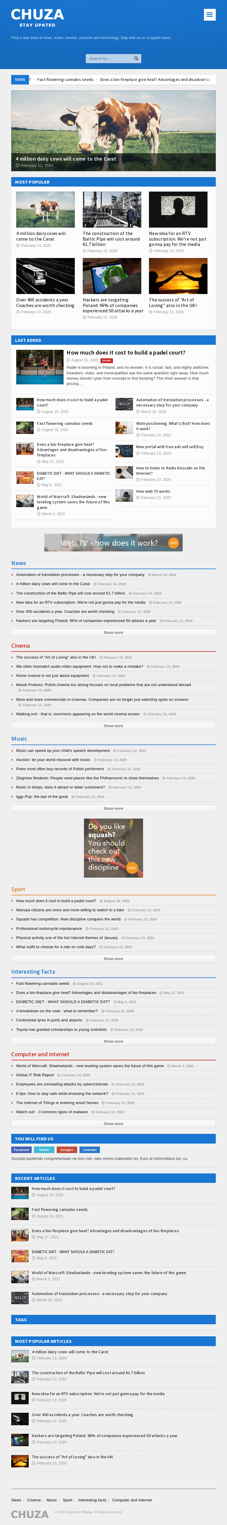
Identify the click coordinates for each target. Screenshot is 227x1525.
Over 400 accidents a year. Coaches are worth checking (45, 302)
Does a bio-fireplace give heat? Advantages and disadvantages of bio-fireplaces (72, 450)
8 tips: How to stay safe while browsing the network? (62, 1093)
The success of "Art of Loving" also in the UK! (173, 302)
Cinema (34, 1500)
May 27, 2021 (50, 462)
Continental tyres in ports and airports (49, 1020)
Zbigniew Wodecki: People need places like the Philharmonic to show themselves (87, 778)
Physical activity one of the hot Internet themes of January (67, 937)
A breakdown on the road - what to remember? (57, 1011)
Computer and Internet (132, 1500)
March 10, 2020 (151, 412)
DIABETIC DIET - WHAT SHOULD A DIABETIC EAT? (63, 1002)
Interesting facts (92, 1500)
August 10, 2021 (52, 430)
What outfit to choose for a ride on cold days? (56, 947)
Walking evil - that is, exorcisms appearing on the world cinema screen (78, 714)
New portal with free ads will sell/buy (170, 446)
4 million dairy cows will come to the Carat (41, 235)
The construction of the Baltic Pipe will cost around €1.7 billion (111, 238)
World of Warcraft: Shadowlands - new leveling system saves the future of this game (73, 502)
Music (52, 1500)
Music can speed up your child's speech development (63, 750)
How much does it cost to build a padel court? (126, 352)
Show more (113, 633)
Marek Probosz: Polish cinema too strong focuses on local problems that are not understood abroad (103, 685)
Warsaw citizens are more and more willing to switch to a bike (70, 910)
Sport (67, 1500)
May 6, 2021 (49, 485)
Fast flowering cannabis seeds (105, 79)
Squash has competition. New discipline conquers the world (68, 919)
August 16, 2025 (82, 360)
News (16, 1500)
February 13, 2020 (33, 246)
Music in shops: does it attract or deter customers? (60, 787)
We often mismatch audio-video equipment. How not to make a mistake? (79, 666)
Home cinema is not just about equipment (52, 675)
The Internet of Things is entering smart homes (57, 1103)
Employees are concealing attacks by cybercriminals (62, 1084)
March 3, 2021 (51, 514)
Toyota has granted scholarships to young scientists (61, 1029)
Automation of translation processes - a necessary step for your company (172, 402)
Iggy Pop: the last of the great (42, 796)
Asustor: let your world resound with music (53, 759)
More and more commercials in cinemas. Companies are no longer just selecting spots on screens (102, 699)
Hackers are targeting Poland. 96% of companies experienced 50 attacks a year (113, 305)
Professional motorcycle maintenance (49, 928)
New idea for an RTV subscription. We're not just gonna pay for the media (178, 238)
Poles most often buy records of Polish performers (60, 769)
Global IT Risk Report (35, 1075)
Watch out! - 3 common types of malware (52, 1112)
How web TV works (153, 491)
